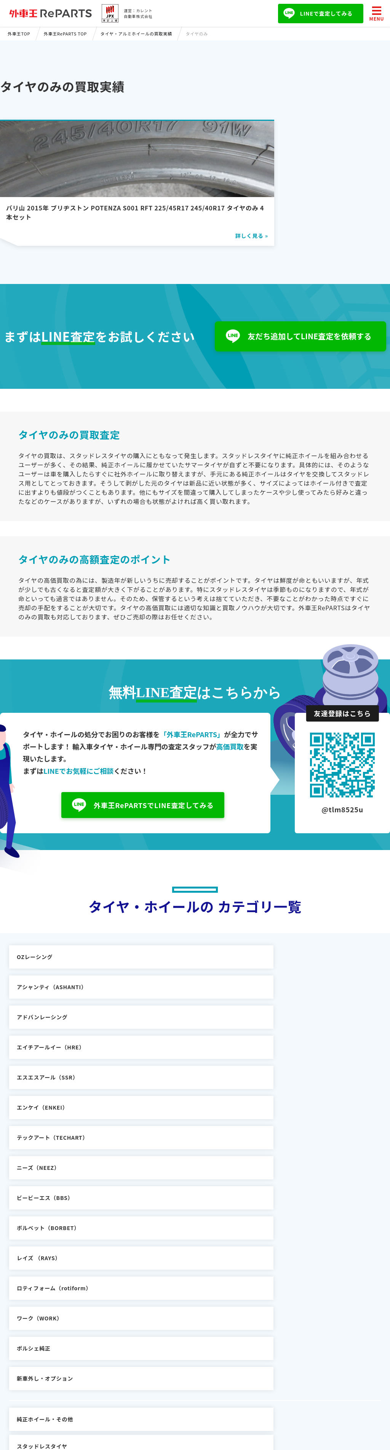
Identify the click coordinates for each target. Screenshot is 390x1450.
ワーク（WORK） (39, 1090)
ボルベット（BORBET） (48, 1059)
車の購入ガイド (117, 1323)
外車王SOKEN (116, 1345)
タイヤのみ (284, 1130)
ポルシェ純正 (160, 1090)
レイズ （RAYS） (165, 1059)
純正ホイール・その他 (45, 1130)
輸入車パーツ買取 (120, 1334)
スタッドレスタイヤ (168, 1130)
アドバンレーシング (295, 969)
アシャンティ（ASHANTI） (178, 969)
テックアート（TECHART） (52, 1029)
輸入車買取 (112, 1312)
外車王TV (110, 1356)
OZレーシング (35, 969)
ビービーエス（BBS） (298, 1029)
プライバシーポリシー (258, 1334)
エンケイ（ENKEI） (295, 999)
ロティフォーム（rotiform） (307, 1059)
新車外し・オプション (298, 1090)
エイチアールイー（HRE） (51, 999)
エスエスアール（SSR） (174, 999)
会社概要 (241, 1312)
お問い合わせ (247, 1323)
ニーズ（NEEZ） (164, 1029)
